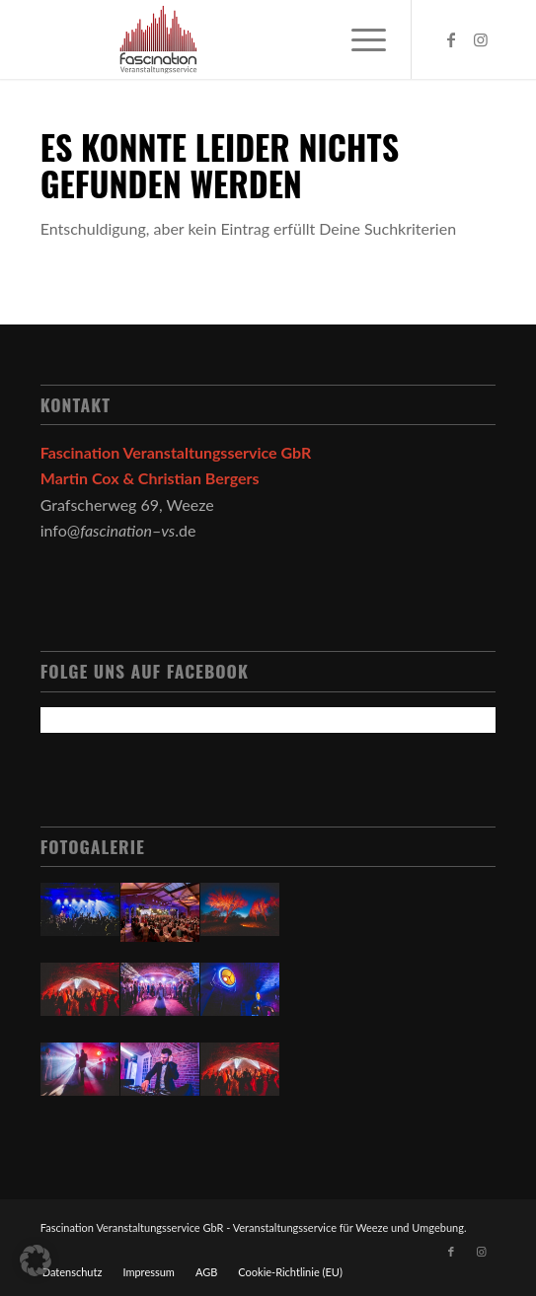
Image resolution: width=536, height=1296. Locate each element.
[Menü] (359, 39)
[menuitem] (73, 1272)
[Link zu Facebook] (451, 39)
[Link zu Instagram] (481, 39)
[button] (35, 1260)
